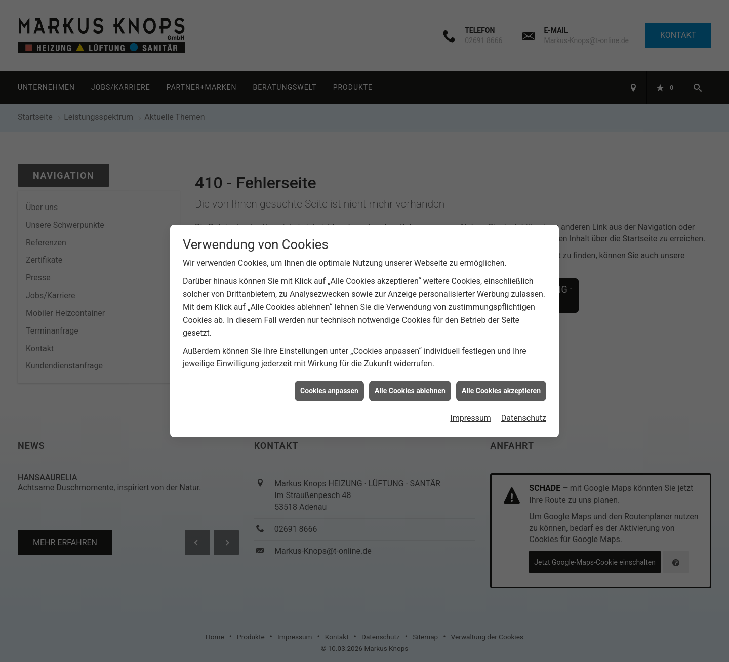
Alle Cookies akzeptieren (501, 385)
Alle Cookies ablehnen (410, 385)
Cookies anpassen (329, 385)
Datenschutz (523, 412)
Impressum (470, 412)
